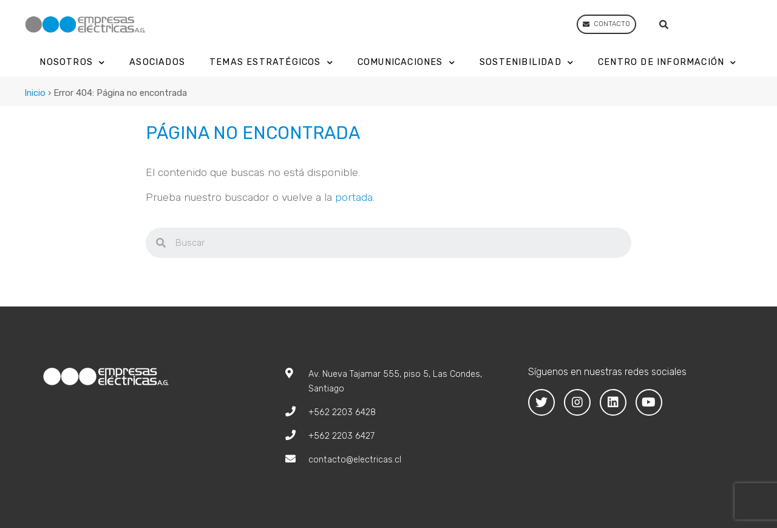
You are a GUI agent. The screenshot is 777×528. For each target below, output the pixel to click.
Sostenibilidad (527, 62)
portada (354, 197)
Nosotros (72, 62)
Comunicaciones (406, 62)
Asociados (157, 62)
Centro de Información (667, 62)
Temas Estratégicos (271, 62)
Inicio (35, 92)
